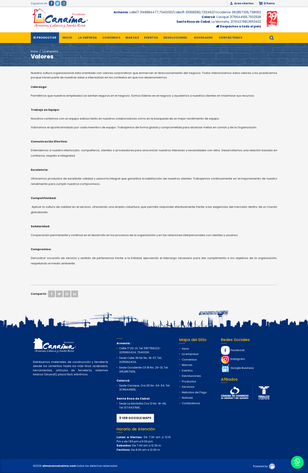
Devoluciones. (175, 38)
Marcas (132, 38)
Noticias (187, 398)
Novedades (203, 38)
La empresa (87, 38)
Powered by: (264, 466)
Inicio (67, 38)
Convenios (111, 38)
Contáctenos (231, 38)
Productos (44, 38)
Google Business (237, 368)
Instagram (233, 359)
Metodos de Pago (194, 392)
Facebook (233, 350)
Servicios (188, 387)
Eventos (151, 38)
